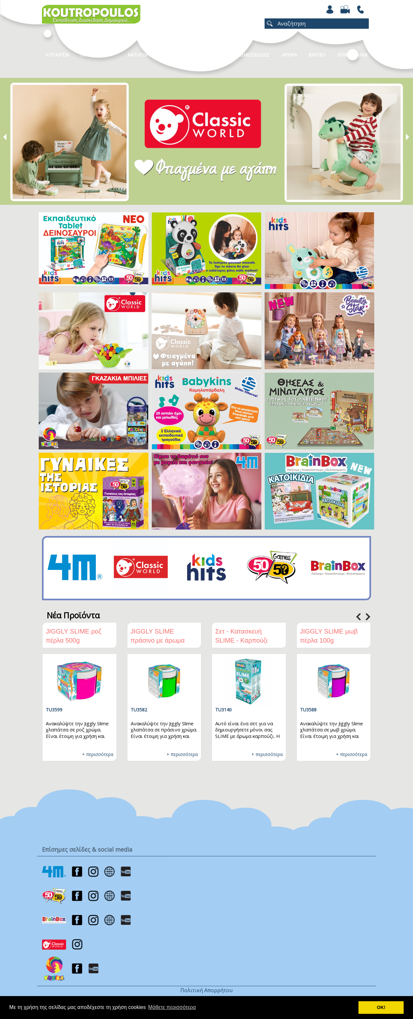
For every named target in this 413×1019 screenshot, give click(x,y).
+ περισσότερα (97, 754)
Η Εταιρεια (57, 55)
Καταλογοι (182, 55)
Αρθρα (289, 55)
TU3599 (54, 710)
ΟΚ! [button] (381, 1007)
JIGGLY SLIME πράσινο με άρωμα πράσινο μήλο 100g (159, 640)
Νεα (214, 55)
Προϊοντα (92, 55)
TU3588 (308, 710)
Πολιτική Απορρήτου (206, 990)
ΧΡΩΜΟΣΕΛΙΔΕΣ (251, 55)
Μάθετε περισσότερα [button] (172, 1007)
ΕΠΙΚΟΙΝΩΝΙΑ (352, 55)
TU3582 (139, 710)
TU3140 (223, 710)
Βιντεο (317, 55)
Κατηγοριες (142, 55)
